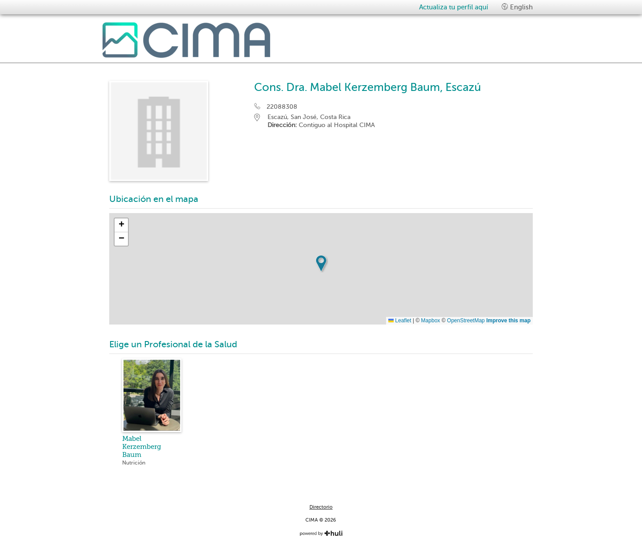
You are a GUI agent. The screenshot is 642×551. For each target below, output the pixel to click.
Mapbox (430, 320)
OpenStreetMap (466, 320)
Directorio (321, 507)
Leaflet (399, 320)
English (517, 7)
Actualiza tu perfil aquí (453, 7)
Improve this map (508, 320)
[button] (321, 263)
